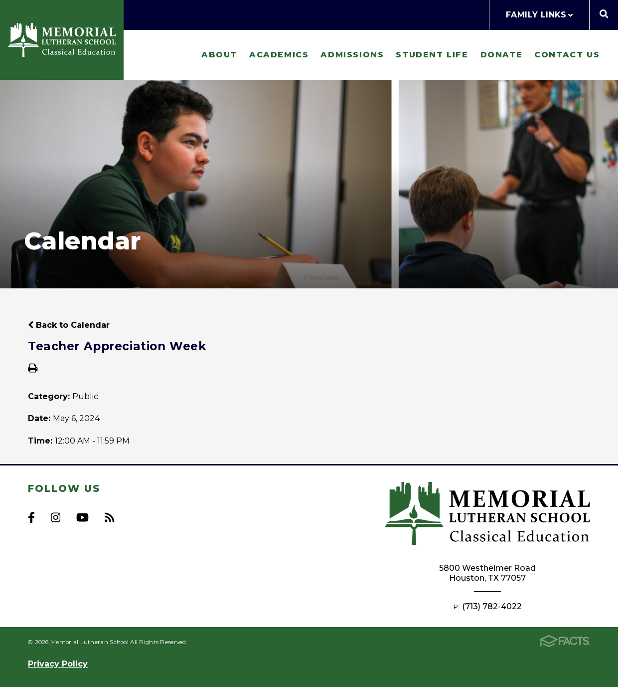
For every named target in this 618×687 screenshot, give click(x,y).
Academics (279, 54)
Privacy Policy (58, 664)
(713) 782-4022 (492, 606)
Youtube (82, 517)
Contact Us (567, 54)
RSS (109, 517)
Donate (501, 54)
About (219, 54)
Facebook (31, 517)
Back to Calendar (69, 325)
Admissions (352, 54)
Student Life (432, 54)
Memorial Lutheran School (62, 39)
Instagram (55, 517)
